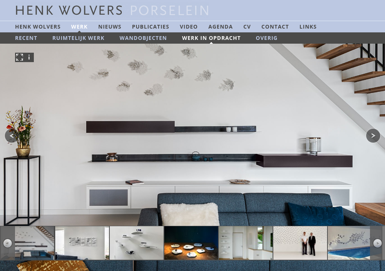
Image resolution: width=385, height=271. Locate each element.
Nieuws (109, 26)
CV (247, 26)
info (29, 57)
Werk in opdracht (211, 37)
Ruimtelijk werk (78, 37)
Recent (26, 37)
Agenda (220, 26)
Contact (275, 26)
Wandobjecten (143, 37)
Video (189, 26)
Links (308, 26)
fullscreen (19, 57)
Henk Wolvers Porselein (118, 10)
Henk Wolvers (38, 26)
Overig (266, 37)
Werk (79, 26)
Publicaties (150, 26)
